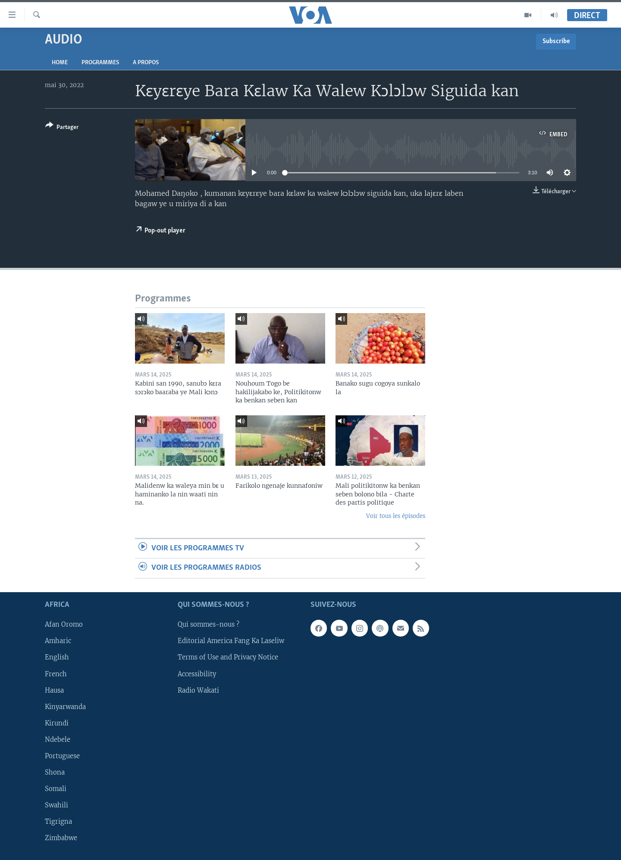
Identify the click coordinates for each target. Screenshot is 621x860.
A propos (146, 63)
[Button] (61, 128)
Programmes (100, 63)
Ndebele (57, 739)
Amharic (58, 641)
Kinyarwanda (65, 706)
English (57, 657)
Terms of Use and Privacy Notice (228, 657)
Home (60, 63)
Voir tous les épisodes (395, 516)
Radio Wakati (198, 690)
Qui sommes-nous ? (208, 624)
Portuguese (62, 756)
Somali (55, 788)
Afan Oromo (64, 624)
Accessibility (197, 674)
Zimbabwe (61, 838)
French (56, 674)
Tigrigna (58, 821)
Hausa (54, 690)
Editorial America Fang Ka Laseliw (231, 641)
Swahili (56, 805)
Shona (55, 772)
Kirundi (57, 723)
